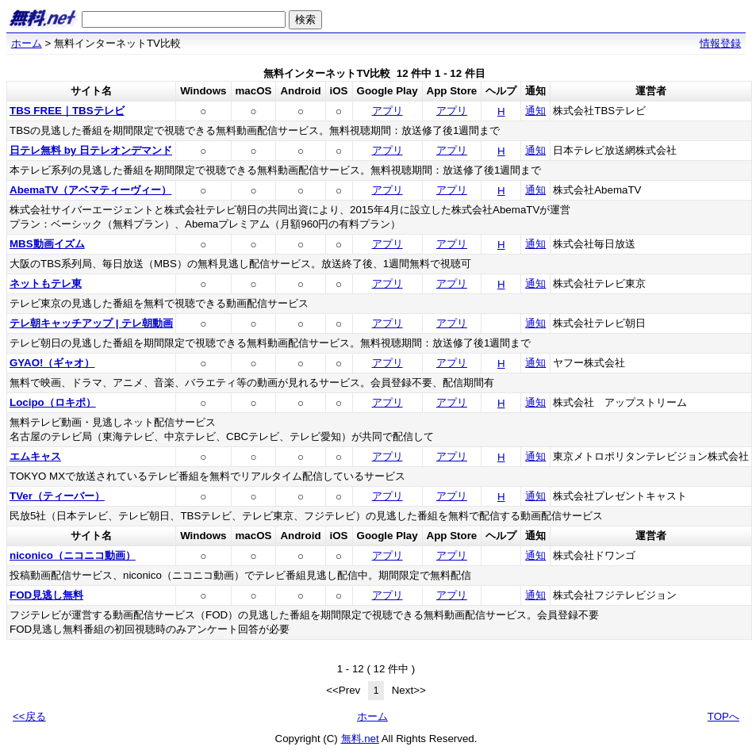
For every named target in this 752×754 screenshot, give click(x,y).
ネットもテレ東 (46, 283)
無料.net (360, 738)
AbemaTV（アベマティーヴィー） (90, 190)
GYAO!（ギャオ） (52, 363)
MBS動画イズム (47, 244)
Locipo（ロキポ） (53, 402)
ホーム (26, 43)
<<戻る (29, 716)
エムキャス (35, 456)
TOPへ (723, 716)
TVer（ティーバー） (57, 496)
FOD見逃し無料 (46, 595)
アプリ (387, 111)
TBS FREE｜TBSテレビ (67, 111)
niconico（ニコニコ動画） (73, 555)
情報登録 (720, 43)
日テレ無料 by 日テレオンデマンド (91, 150)
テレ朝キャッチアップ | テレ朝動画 (91, 323)
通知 (535, 111)
